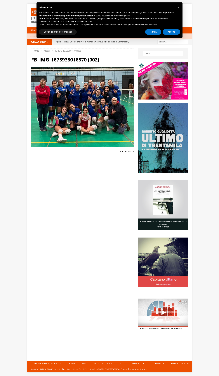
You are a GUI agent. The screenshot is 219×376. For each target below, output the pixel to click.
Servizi (85, 363)
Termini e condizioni (179, 363)
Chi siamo (72, 363)
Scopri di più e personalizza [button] (58, 32)
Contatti (122, 363)
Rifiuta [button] (153, 32)
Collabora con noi (103, 363)
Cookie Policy (157, 363)
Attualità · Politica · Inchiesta (47, 363)
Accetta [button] (171, 32)
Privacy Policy (138, 363)
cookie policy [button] (123, 15)
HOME (33, 30)
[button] (178, 7)
